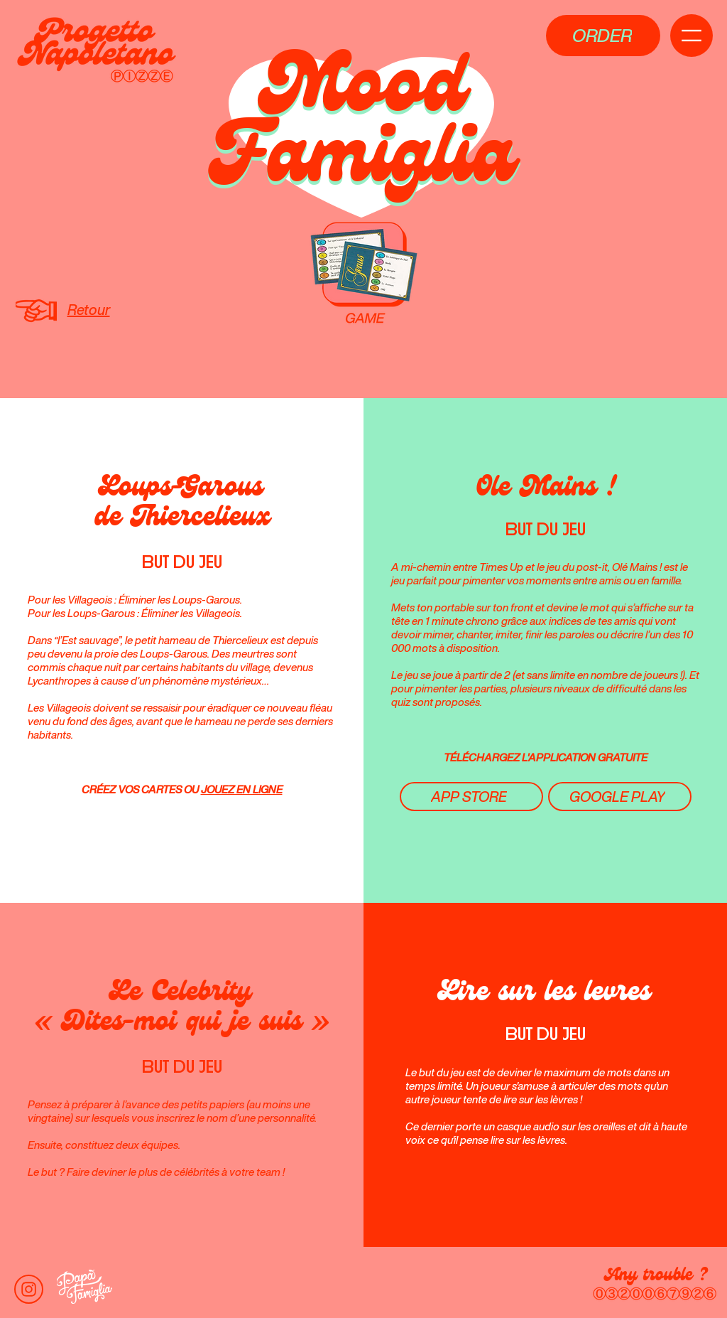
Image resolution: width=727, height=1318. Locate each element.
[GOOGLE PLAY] (620, 796)
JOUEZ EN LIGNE (242, 789)
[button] (603, 35)
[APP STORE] (471, 796)
